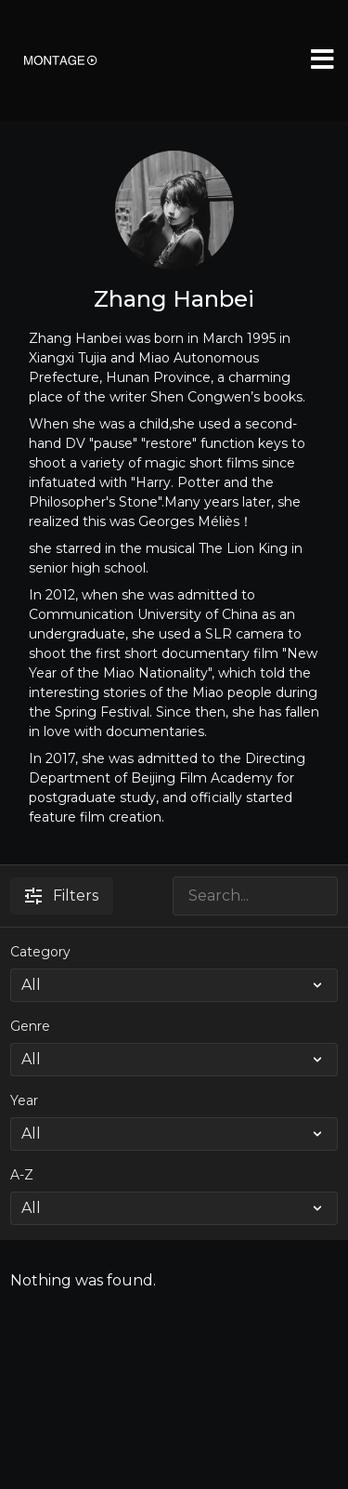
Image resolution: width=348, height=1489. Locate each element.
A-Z (21, 1174)
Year (24, 1100)
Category (40, 951)
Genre (30, 1026)
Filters (61, 895)
